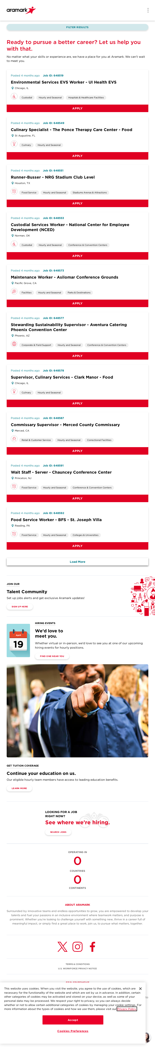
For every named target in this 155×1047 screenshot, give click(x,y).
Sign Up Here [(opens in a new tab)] (20, 606)
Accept (73, 1020)
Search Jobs (58, 832)
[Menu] (146, 11)
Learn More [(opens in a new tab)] (19, 788)
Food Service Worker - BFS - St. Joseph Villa (56, 519)
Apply (77, 108)
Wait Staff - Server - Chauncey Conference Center (61, 472)
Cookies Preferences (72, 1031)
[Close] (140, 988)
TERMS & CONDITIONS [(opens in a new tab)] (78, 964)
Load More (77, 561)
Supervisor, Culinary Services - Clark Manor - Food (62, 377)
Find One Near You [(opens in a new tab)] (52, 656)
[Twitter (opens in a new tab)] (63, 947)
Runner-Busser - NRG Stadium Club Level (53, 177)
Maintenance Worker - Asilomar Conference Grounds (64, 277)
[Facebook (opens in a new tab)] (93, 947)
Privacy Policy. (126, 1009)
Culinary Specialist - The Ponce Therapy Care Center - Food (71, 129)
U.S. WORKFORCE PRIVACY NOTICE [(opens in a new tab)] (77, 968)
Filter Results (77, 27)
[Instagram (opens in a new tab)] (77, 947)
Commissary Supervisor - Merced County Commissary (65, 424)
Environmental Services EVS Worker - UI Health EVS (63, 82)
